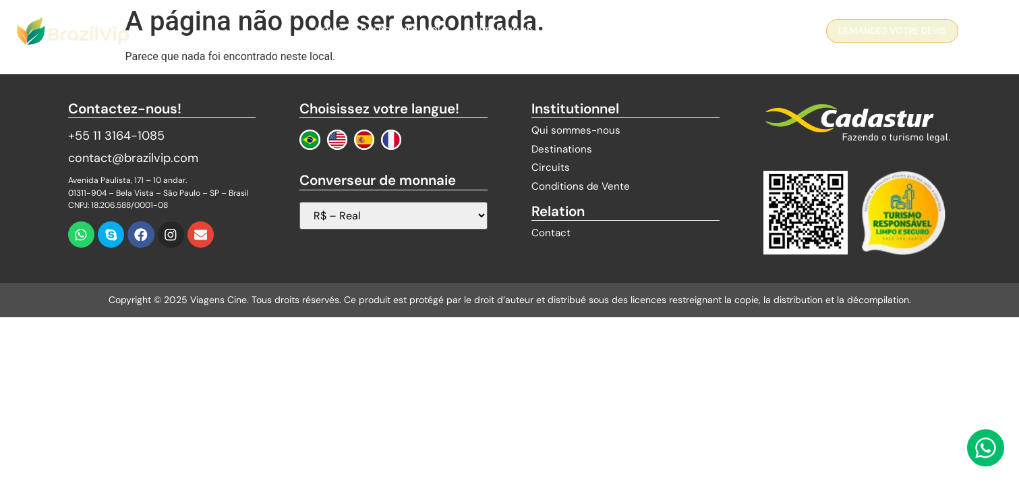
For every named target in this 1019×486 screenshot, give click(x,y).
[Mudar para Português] (309, 140)
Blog (620, 30)
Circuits (570, 30)
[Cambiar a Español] (364, 140)
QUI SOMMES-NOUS (404, 30)
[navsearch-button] (981, 33)
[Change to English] (337, 140)
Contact (671, 30)
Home (329, 30)
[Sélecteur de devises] (393, 216)
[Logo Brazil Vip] (73, 31)
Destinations (499, 30)
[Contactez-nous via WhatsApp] (986, 448)
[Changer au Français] (391, 140)
